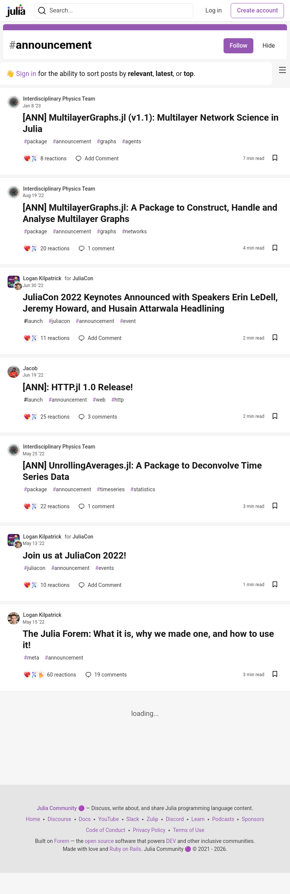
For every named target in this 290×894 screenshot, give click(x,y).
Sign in (26, 74)
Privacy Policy (149, 830)
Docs (85, 819)
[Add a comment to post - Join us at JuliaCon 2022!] (46, 585)
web (99, 400)
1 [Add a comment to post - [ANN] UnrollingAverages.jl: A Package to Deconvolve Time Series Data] (95, 506)
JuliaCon (82, 278)
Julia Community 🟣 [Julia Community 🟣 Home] (60, 808)
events (104, 568)
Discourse (59, 819)
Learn (198, 819)
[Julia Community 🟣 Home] (15, 10)
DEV (171, 841)
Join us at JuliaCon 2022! (74, 555)
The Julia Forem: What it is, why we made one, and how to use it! (148, 639)
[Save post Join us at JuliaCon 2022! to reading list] (274, 585)
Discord (175, 819)
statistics (142, 490)
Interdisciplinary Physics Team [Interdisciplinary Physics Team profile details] (59, 99)
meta (31, 658)
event (128, 321)
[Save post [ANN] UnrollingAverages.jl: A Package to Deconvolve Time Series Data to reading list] (274, 506)
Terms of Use (188, 830)
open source (99, 841)
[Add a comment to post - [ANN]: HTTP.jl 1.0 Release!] (46, 417)
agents (131, 142)
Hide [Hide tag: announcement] (268, 45)
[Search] (41, 11)
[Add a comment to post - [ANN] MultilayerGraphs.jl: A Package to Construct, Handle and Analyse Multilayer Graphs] (46, 248)
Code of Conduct (105, 830)
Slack (132, 819)
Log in (213, 10)
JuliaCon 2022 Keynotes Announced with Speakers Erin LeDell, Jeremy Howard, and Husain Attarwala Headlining (150, 303)
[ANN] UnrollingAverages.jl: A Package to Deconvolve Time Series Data (142, 471)
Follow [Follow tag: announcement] (238, 45)
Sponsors (253, 819)
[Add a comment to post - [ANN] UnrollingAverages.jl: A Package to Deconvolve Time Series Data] (46, 506)
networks (134, 232)
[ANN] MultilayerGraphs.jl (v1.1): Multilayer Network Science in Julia (151, 123)
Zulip (152, 819)
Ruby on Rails (125, 849)
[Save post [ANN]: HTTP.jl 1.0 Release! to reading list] (274, 416)
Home (33, 819)
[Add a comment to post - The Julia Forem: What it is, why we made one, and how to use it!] (50, 674)
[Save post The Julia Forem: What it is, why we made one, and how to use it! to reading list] (274, 674)
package (35, 142)
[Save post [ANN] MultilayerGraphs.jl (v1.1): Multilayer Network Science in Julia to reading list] (274, 158)
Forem (61, 841)
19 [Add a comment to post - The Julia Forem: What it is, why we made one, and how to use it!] (105, 674)
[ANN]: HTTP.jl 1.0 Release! (78, 387)
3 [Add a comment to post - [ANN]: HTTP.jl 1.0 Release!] (97, 416)
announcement (71, 142)
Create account (257, 10)
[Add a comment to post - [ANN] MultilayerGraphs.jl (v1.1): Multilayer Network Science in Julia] (45, 158)
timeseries (111, 490)
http (117, 400)
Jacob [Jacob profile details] (30, 368)
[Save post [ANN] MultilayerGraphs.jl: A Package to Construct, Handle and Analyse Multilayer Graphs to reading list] (274, 248)
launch (33, 321)
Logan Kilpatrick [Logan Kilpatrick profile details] (42, 278)
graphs (106, 142)
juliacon (59, 321)
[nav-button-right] (282, 70)
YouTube (108, 819)
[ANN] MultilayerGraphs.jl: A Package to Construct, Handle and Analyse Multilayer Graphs (150, 213)
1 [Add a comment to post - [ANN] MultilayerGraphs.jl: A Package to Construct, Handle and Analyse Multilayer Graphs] (95, 248)
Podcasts (223, 819)
